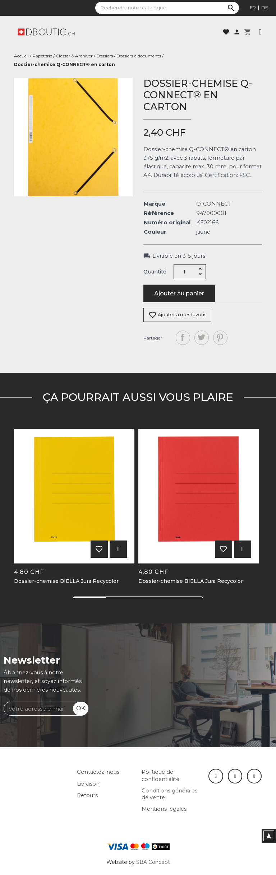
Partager (183, 338)
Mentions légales (164, 809)
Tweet (202, 338)
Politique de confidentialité (160, 775)
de (264, 7)
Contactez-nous (98, 772)
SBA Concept (153, 862)
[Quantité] (185, 272)
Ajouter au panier (179, 293)
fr (253, 7)
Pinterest (220, 338)
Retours (87, 795)
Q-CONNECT (213, 204)
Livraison (88, 784)
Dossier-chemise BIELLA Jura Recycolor (66, 581)
